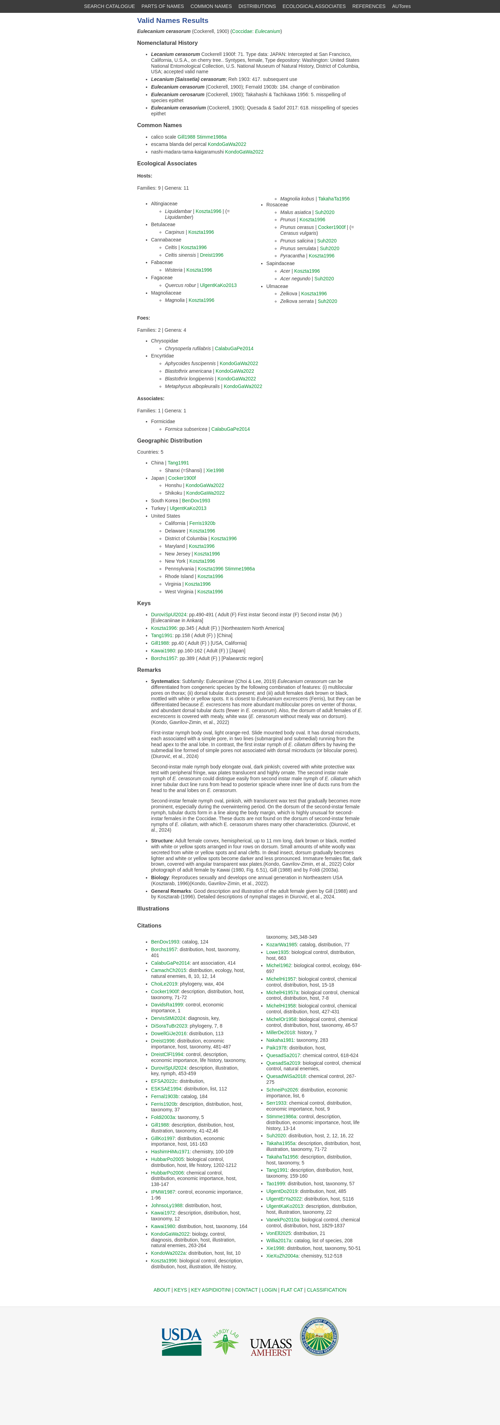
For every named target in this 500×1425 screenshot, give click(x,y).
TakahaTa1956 (334, 198)
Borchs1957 (164, 658)
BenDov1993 (196, 500)
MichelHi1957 (281, 979)
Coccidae (242, 31)
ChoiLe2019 (164, 984)
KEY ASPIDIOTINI (211, 1290)
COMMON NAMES (211, 6)
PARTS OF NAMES (163, 6)
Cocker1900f (331, 227)
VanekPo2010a (282, 1219)
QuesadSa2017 (283, 1055)
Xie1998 (215, 470)
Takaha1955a (280, 1143)
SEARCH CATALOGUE (109, 6)
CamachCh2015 (168, 970)
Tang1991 (178, 463)
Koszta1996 (208, 211)
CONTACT (246, 1290)
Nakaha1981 (280, 1040)
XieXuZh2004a (282, 1256)
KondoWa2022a (168, 1253)
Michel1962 (278, 965)
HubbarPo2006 (167, 1173)
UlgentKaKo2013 (218, 285)
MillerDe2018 (280, 1032)
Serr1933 (276, 1103)
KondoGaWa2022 (227, 144)
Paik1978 (276, 1048)
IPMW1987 (163, 1192)
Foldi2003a (163, 1117)
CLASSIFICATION (327, 1290)
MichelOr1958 (281, 1019)
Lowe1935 (277, 952)
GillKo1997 (163, 1138)
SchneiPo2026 (282, 1090)
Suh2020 (324, 212)
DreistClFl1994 (167, 1054)
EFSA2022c (164, 1081)
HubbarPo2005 (167, 1159)
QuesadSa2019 (283, 1063)
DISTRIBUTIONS (257, 6)
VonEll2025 (278, 1233)
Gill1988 (186, 137)
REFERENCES (369, 6)
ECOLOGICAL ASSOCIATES (314, 6)
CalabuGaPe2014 (234, 348)
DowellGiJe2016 (168, 1033)
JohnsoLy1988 (167, 1205)
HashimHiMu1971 (170, 1151)
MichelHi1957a (282, 992)
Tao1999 (275, 1183)
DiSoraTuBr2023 (169, 1026)
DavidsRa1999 (167, 1004)
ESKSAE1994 (166, 1089)
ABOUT (161, 1290)
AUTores (401, 6)
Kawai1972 (163, 1213)
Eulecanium (267, 31)
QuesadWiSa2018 (286, 1076)
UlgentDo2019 (282, 1191)
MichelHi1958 (281, 1005)
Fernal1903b (164, 1096)
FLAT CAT (292, 1290)
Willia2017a (278, 1240)
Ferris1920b (203, 523)
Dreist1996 (212, 255)
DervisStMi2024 (168, 1018)
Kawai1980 (163, 650)
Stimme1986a (212, 137)
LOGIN (269, 1290)
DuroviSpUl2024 (168, 614)
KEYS (180, 1290)
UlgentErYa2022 (284, 1199)
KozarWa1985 (281, 944)
